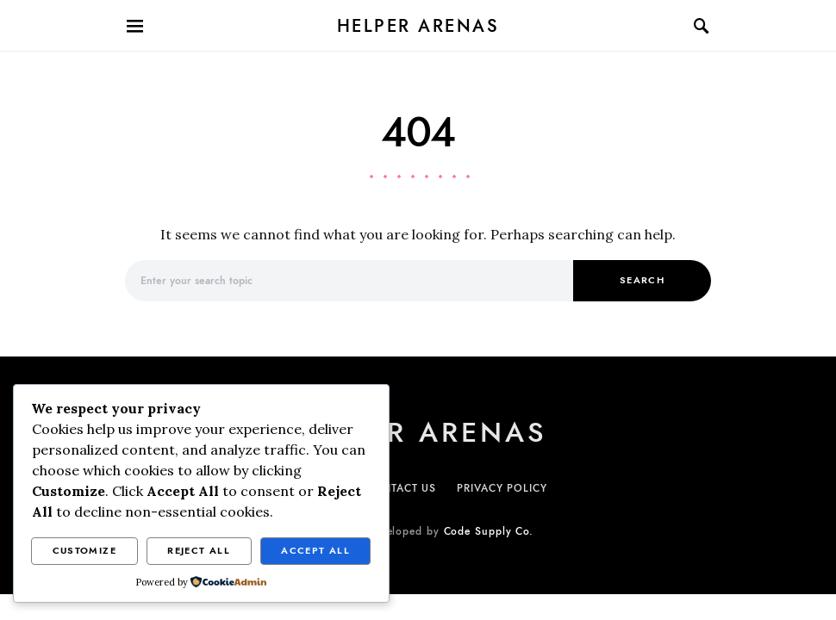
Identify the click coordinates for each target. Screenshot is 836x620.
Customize (84, 550)
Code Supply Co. (489, 531)
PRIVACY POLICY (502, 488)
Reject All (198, 550)
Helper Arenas (418, 26)
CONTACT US (400, 488)
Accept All (315, 550)
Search (642, 280)
